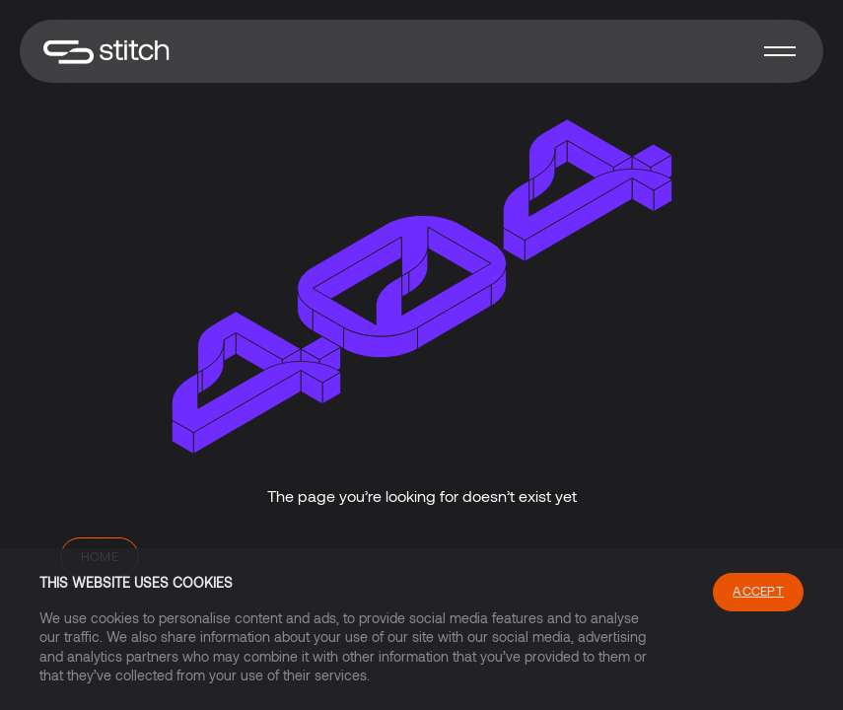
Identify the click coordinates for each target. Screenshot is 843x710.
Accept (758, 591)
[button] (780, 51)
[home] (106, 51)
